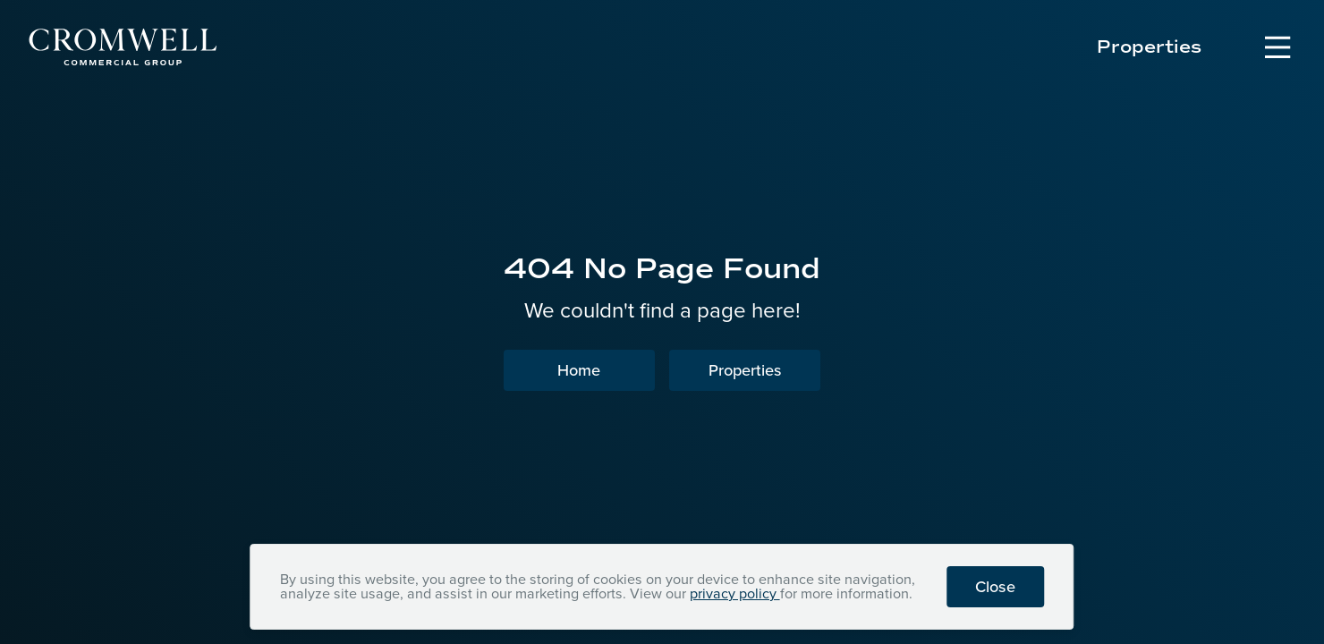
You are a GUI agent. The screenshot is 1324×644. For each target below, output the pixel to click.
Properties (1149, 47)
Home (578, 370)
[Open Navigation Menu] (1277, 47)
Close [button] (995, 586)
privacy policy (735, 593)
